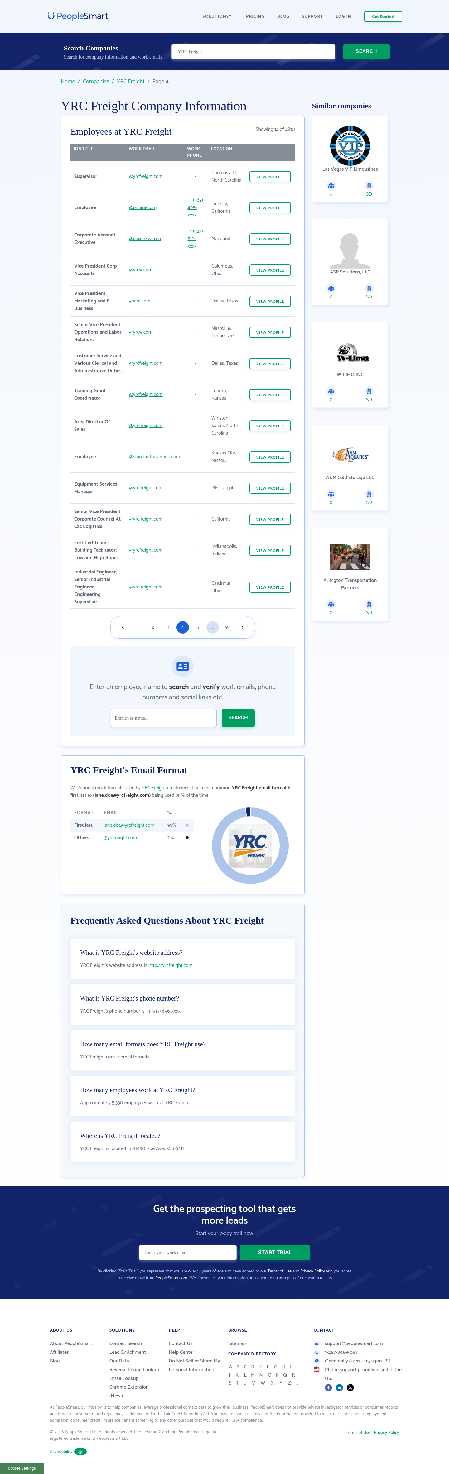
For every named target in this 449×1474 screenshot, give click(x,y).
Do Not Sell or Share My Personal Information (194, 1365)
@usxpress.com (145, 239)
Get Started (383, 17)
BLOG (283, 16)
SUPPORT (312, 16)
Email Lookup (124, 1378)
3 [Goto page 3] (168, 627)
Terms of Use (280, 1271)
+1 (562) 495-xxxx (195, 207)
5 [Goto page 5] (197, 627)
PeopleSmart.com (171, 1278)
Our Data (119, 1361)
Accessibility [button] (68, 1451)
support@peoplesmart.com (348, 1343)
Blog (55, 1361)
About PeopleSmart (71, 1343)
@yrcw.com (140, 270)
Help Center (181, 1352)
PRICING (255, 16)
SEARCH (366, 51)
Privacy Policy (312, 1271)
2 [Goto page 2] (153, 627)
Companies (96, 81)
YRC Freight (131, 81)
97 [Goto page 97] (227, 627)
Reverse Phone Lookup (134, 1370)
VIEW (270, 177)
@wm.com (140, 301)
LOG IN (344, 16)
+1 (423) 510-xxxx (195, 238)
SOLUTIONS (217, 16)
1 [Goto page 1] (137, 627)
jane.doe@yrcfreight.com (129, 825)
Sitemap (237, 1343)
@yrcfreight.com (146, 176)
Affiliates (59, 1352)
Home (68, 81)
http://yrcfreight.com (170, 965)
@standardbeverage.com (154, 457)
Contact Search (125, 1343)
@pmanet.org (143, 207)
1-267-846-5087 (336, 1352)
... (212, 627)
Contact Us (180, 1343)
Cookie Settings (22, 1468)
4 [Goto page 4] (182, 627)
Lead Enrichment (127, 1352)
